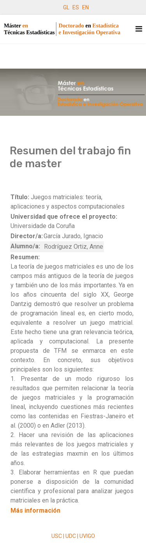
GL (66, 7)
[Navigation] (138, 29)
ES (75, 7)
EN (85, 7)
